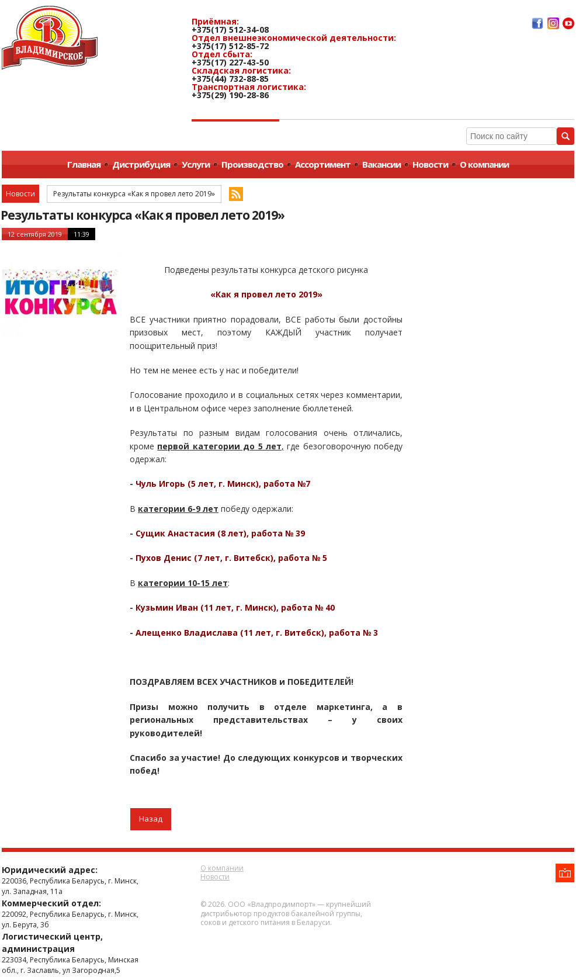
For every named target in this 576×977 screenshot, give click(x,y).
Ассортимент (323, 164)
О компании (484, 164)
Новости (430, 164)
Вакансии (381, 164)
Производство (252, 164)
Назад (150, 818)
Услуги (196, 164)
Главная (83, 164)
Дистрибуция (141, 164)
